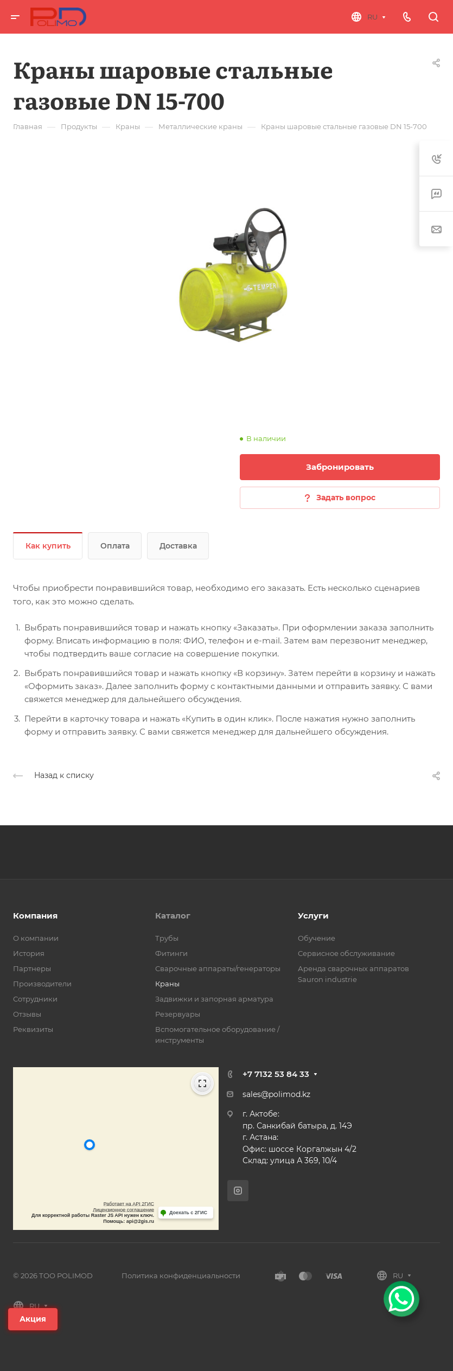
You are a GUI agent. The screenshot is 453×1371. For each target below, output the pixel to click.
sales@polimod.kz (276, 1094)
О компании (36, 938)
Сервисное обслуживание (346, 953)
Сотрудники (35, 998)
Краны (167, 983)
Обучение (316, 938)
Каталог (172, 915)
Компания (35, 915)
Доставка (178, 546)
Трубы (166, 938)
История (28, 953)
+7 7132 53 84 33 (276, 1074)
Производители (42, 983)
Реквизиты (33, 1029)
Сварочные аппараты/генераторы (217, 968)
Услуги (313, 915)
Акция (33, 1319)
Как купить (48, 546)
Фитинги (171, 953)
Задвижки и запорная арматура (214, 998)
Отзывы (27, 1014)
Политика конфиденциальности (181, 1275)
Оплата (115, 546)
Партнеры (32, 968)
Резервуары (177, 1014)
